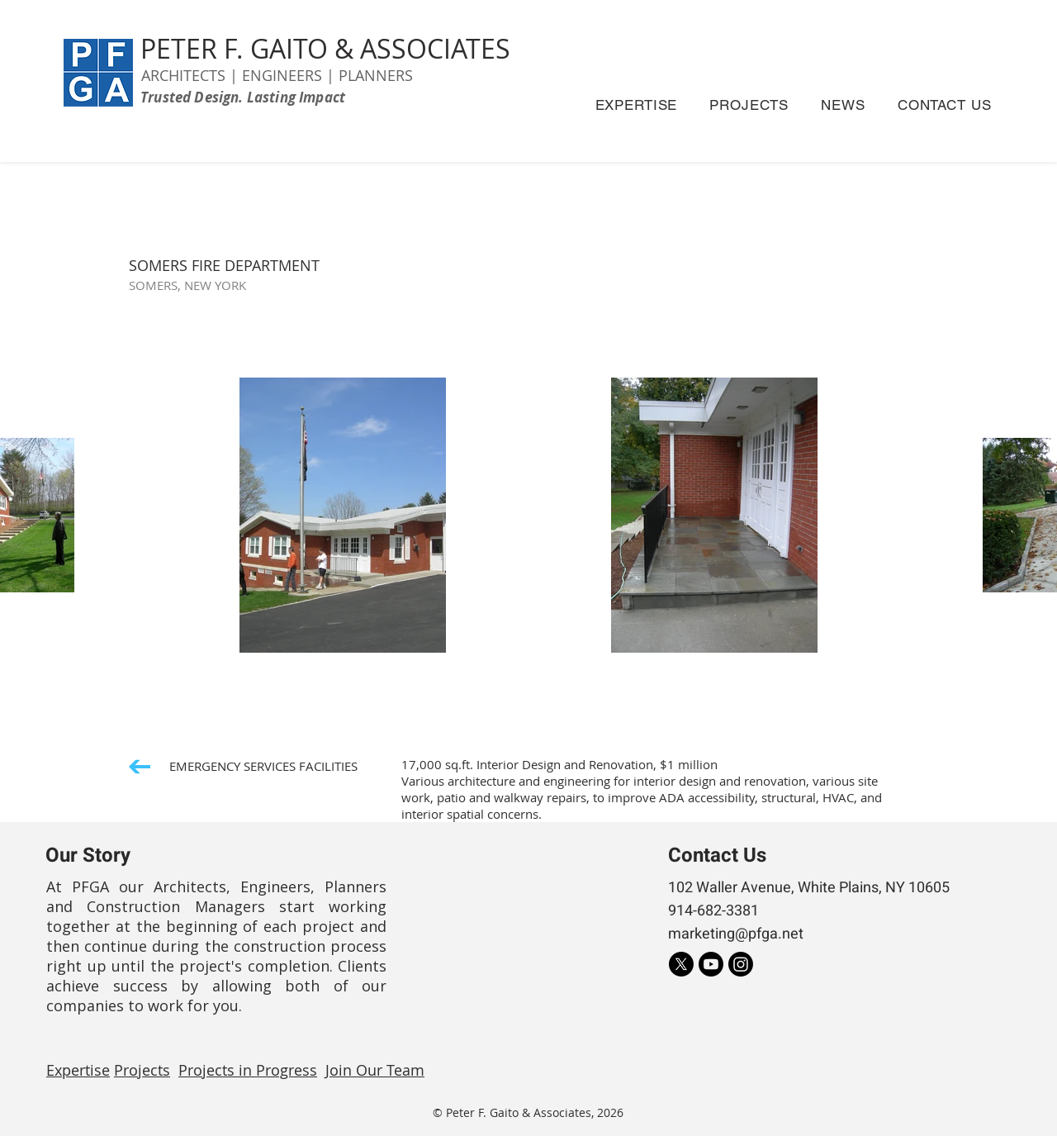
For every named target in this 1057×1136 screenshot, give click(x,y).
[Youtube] (711, 964)
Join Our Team (374, 1070)
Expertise (78, 1070)
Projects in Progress (247, 1070)
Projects (142, 1070)
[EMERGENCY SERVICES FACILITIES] (243, 766)
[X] (681, 964)
